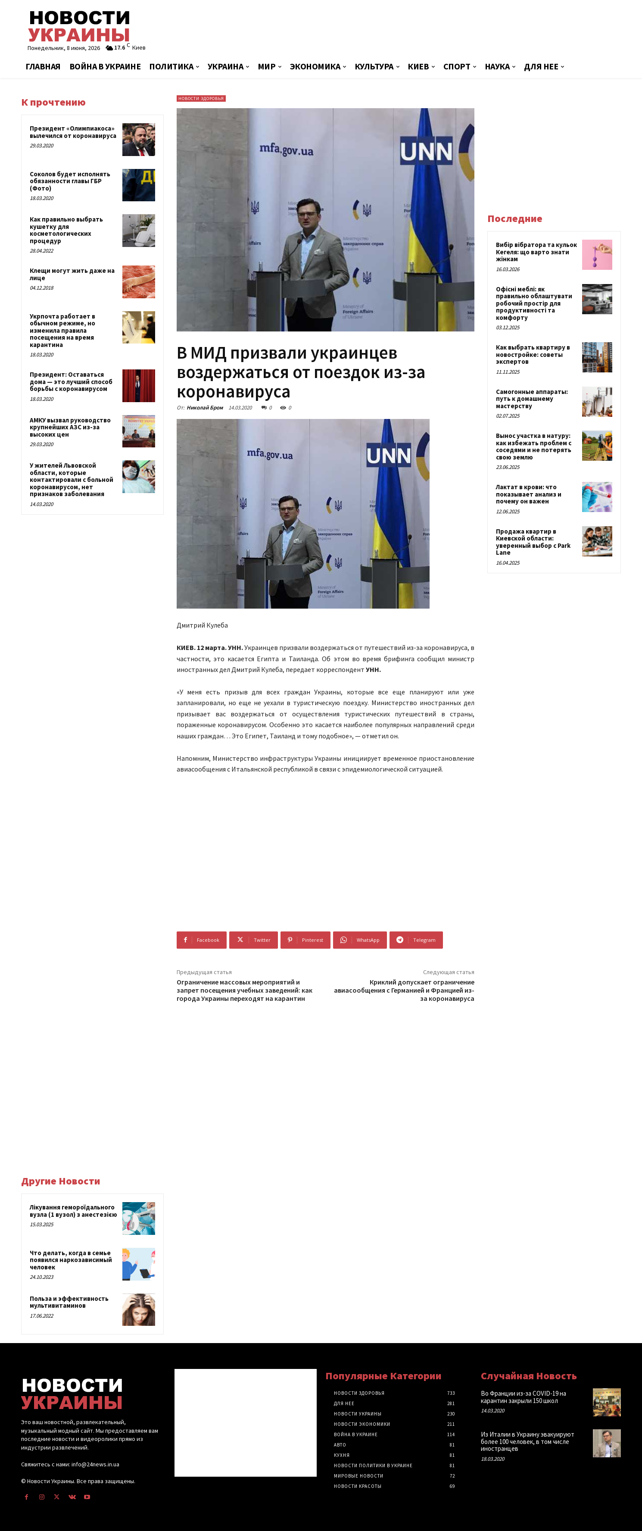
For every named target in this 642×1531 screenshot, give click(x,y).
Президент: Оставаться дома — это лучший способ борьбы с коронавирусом (71, 381)
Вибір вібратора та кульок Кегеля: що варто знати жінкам (536, 252)
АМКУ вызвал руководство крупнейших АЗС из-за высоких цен (70, 427)
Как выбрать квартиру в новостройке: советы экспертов (533, 354)
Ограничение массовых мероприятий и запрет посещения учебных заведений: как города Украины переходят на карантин (244, 990)
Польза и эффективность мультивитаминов (69, 1302)
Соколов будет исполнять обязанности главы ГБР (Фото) (70, 181)
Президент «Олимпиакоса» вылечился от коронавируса (73, 132)
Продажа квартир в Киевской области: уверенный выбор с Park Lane (533, 542)
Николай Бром (205, 407)
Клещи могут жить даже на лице (72, 274)
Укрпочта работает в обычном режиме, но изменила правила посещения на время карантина (62, 330)
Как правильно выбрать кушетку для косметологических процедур (66, 230)
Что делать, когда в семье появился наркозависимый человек (71, 1260)
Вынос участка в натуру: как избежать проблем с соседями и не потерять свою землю (533, 446)
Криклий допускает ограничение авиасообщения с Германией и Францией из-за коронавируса (404, 990)
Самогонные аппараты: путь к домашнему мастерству (532, 398)
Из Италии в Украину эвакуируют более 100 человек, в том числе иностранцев (527, 1441)
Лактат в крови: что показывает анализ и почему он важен (528, 494)
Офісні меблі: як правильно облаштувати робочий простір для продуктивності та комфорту (534, 303)
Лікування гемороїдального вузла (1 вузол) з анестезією (73, 1211)
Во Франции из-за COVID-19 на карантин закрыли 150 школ (523, 1397)
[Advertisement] (422, 28)
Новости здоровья (201, 98)
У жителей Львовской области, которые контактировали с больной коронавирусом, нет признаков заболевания (71, 479)
